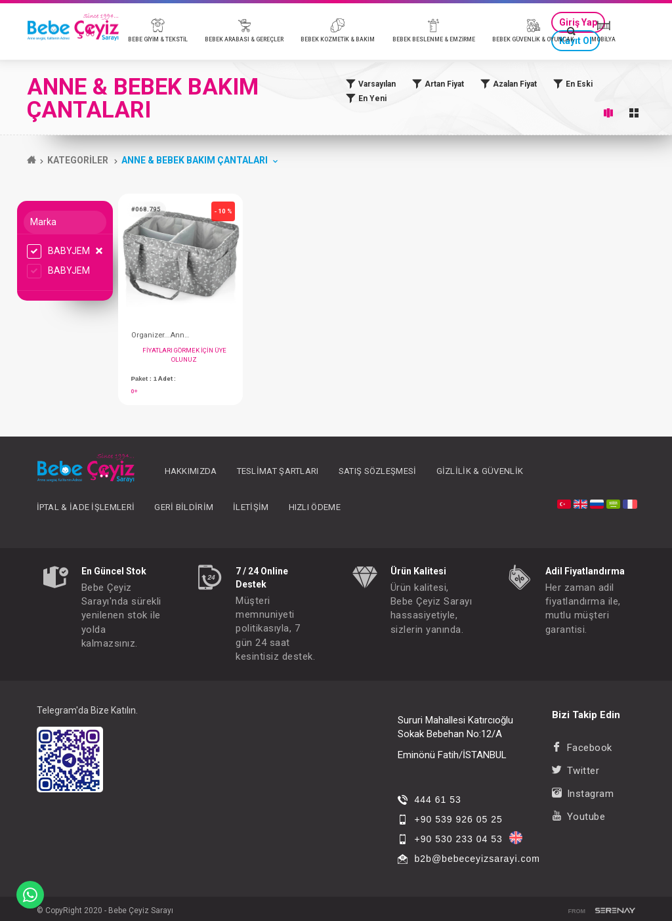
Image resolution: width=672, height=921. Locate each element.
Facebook (582, 748)
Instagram (583, 794)
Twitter (575, 771)
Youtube (578, 817)
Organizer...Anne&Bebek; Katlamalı (160, 335)
